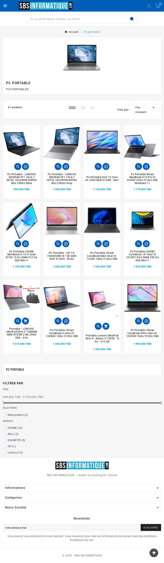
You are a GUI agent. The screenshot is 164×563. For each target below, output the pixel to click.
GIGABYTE (16, 440)
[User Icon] (149, 6)
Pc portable (15, 369)
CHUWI (15, 427)
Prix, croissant (145, 109)
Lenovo (15, 452)
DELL (13, 434)
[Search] (132, 19)
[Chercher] (77, 19)
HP (12, 446)
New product (18, 414)
